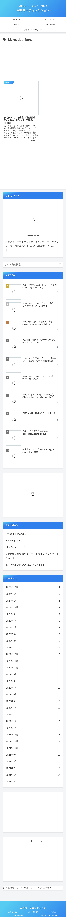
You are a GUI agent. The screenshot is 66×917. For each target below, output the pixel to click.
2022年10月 (33, 661)
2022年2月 (33, 714)
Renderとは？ (13, 533)
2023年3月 (33, 627)
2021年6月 (33, 768)
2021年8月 (33, 755)
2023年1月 (33, 641)
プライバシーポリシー (48, 909)
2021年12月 (33, 728)
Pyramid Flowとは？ (16, 527)
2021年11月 (33, 734)
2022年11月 (33, 654)
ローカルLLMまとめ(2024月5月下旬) (25, 558)
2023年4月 (33, 621)
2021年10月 (33, 741)
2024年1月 (33, 594)
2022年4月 (33, 701)
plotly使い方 (33, 905)
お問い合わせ (17, 909)
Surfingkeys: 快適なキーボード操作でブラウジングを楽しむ (32, 549)
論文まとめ (12, 905)
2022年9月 (33, 667)
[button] (60, 257)
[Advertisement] (33, 62)
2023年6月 (33, 607)
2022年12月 (33, 647)
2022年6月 (33, 688)
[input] (33, 257)
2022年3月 (33, 708)
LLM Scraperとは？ (16, 540)
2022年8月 (33, 674)
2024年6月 (33, 587)
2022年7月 (33, 681)
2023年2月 (33, 634)
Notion (53, 905)
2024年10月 (33, 580)
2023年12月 (33, 600)
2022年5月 (33, 694)
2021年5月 (33, 775)
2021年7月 (33, 761)
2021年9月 (33, 748)
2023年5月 (33, 614)
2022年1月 (33, 721)
